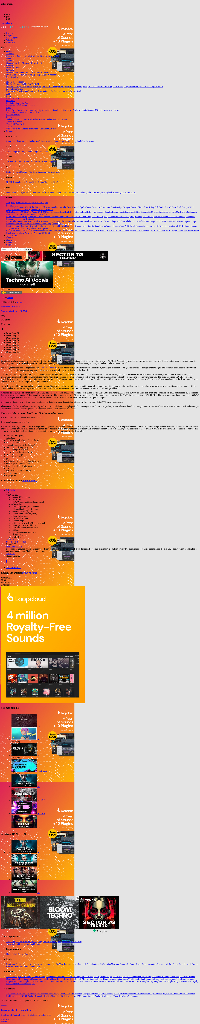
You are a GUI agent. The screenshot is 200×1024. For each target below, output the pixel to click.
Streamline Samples (52, 231)
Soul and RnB (12, 112)
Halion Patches (107, 994)
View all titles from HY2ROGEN (15, 311)
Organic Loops (190, 221)
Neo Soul (33, 112)
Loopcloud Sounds (14, 964)
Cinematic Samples (38, 981)
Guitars (47, 91)
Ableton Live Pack (14, 162)
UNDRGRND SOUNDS (160, 231)
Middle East (38, 129)
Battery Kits (65, 994)
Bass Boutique (117, 207)
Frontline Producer (42, 217)
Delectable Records (88, 212)
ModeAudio (70, 221)
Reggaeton (30, 105)
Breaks (9, 61)
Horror (33, 63)
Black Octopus (183, 207)
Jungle (38, 75)
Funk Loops (146, 979)
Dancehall (17, 105)
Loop (9, 242)
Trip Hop (46, 72)
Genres (9, 51)
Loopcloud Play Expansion (83, 141)
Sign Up (9, 33)
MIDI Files (49, 192)
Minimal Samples (89, 979)
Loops (8, 141)
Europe (25, 129)
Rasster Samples (13, 226)
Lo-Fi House (118, 86)
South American (51, 129)
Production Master (28, 224)
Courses (56, 141)
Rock (8, 108)
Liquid (44, 75)
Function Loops (57, 217)
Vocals (9, 126)
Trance (9, 122)
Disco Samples (12, 979)
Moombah (55, 56)
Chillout (28, 72)
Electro (14, 89)
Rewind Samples (66, 226)
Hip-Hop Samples (104, 976)
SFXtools (160, 226)
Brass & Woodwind (29, 91)
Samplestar (140, 226)
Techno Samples (162, 976)
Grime (47, 56)
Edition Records (141, 212)
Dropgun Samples (104, 212)
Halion (32, 192)
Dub (24, 105)
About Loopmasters (14, 941)
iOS (46, 202)
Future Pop (14, 103)
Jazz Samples (132, 976)
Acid (8, 202)
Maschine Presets (135, 994)
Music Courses (12, 98)
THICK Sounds (99, 231)
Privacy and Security (32, 944)
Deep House (59, 86)
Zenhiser (37, 233)
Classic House (48, 86)
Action (18, 63)
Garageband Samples (91, 994)
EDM (67, 86)
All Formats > (12, 994)
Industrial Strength (124, 217)
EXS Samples (76, 994)
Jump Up (31, 75)
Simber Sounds (190, 226)
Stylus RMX (34, 202)
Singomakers (11, 228)
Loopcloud (39, 192)
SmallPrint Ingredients (27, 228)
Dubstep (30, 56)
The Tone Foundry (85, 231)
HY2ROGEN (97, 217)
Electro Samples (90, 976)
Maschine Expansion (37, 172)
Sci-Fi (39, 63)
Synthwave (11, 117)
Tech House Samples (185, 979)
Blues (8, 58)
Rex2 (55, 182)
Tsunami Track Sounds (139, 231)
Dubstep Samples (38, 979)
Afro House (27, 86)
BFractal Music (144, 207)
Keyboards (55, 91)
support (4, 1005)
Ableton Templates (48, 162)
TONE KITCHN (114, 231)
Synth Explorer (88, 110)
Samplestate (151, 226)
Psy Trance (17, 122)
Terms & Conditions (14, 944)
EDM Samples (167, 981)
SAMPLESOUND (127, 226)
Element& (184, 212)
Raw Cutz (25, 226)
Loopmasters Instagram (32, 964)
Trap (8, 124)
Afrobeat (10, 54)
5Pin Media (29, 207)
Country (9, 65)
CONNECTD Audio (28, 212)
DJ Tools (10, 70)
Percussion (64, 91)
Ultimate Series (101, 110)
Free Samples (12, 77)
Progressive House (132, 86)
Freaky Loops (28, 217)
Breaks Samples (24, 976)
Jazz (8, 93)
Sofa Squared (42, 228)
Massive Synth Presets (152, 994)
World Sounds (189, 976)
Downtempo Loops (54, 976)
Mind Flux (60, 221)
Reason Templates (45, 182)
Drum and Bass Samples (72, 976)
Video (133, 192)
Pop (8, 103)
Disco (8, 68)
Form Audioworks (14, 217)
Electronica (37, 72)
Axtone (107, 207)
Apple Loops (11, 151)
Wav (42, 202)
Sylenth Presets (112, 192)
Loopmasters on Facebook (75, 964)
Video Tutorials (119, 996)
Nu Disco (16, 68)
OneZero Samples (175, 221)
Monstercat (95, 221)
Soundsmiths (38, 231)
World (8, 129)
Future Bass (39, 56)
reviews (4, 1022)
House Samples (119, 976)
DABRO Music (43, 212)
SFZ (27, 202)
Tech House (145, 86)
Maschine (24, 172)
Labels (9, 205)
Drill (22, 124)
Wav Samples (132, 996)
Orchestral (10, 100)
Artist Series (17, 110)
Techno (9, 119)
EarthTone (129, 212)
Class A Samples (46, 209)
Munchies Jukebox (124, 221)
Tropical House (156, 86)
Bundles (9, 238)
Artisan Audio (98, 207)
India (30, 129)
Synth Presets (41, 141)
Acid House (17, 86)
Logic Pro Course (171, 964)
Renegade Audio (36, 226)
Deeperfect (74, 212)
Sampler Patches (28, 141)
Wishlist (9, 40)
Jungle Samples (180, 981)
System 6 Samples (69, 231)
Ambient (20, 72)
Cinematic (10, 63)
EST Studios (17, 214)
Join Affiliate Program (52, 941)
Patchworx (77, 110)
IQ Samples (137, 217)
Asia (19, 129)
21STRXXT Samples (15, 207)
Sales (8, 245)
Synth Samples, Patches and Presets (82, 981)
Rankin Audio (57, 224)
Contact (26, 941)
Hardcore (21, 82)
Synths (79, 91)
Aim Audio (61, 207)
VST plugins (105, 964)
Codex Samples (12, 212)
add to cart (10, 539)
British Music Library (21, 209)
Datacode (55, 212)
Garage (109, 86)
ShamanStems (171, 226)
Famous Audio (40, 214)
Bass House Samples (140, 981)
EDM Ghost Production (158, 212)
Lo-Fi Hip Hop (34, 84)
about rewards (29, 572)
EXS (20, 151)
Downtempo (11, 72)
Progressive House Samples (18, 981)
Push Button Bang (43, 224)
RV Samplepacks (98, 226)
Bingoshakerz (170, 207)
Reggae (9, 105)
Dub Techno (18, 119)
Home (8, 954)
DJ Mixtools (28, 110)
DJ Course (131, 964)
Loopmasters (11, 219)
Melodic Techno (45, 119)
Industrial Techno (31, 119)
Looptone (22, 219)
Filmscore (25, 63)
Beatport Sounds (130, 207)
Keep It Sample (149, 217)
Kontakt (16, 172)
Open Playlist (6, 23)
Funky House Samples (106, 979)
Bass (19, 91)
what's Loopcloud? (14, 546)
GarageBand (23, 192)
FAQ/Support (12, 38)
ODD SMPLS (161, 221)
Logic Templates (41, 151)
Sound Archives (13, 115)
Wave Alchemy (18, 233)
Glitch (20, 89)
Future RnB (23, 112)
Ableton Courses (156, 964)
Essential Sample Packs (121, 981)
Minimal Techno (60, 119)
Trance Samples (176, 976)
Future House (100, 86)
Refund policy (36, 941)
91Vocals (38, 207)
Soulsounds (28, 231)
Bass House (21, 56)
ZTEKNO (45, 233)
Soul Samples (25, 979)
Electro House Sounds (72, 979)
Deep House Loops (54, 979)
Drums (41, 91)
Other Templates (98, 192)
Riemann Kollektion (82, 226)
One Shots (16, 141)
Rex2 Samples (53, 996)
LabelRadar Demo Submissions (27, 966)
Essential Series (40, 110)
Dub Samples (157, 979)
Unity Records (177, 231)
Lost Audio (31, 219)
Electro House (76, 86)
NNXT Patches (27, 996)
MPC (13, 202)
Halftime (23, 75)
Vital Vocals (189, 231)
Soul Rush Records (14, 231)
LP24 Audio (11, 221)
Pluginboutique (93, 964)
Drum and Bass (12, 75)
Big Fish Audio (157, 207)
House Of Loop (84, 217)
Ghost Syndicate (71, 217)
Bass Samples (60, 981)
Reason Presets (19, 182)
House (9, 86)
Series (8, 110)
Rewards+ (10, 42)
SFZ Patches (65, 996)
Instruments (11, 91)
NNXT (9, 182)
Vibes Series (114, 110)
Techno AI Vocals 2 (47, 368)
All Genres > (11, 976)
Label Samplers (53, 110)
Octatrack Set (60, 192)
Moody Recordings (108, 221)
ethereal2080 (28, 214)
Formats (9, 131)
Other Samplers (73, 192)
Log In (9, 35)
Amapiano (37, 86)
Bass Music (11, 56)
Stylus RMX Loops (79, 996)
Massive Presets (53, 172)
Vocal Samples (134, 979)
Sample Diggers (113, 226)
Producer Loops (13, 224)
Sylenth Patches (94, 996)
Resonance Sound (51, 226)
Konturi (173, 217)
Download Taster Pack (10, 306)
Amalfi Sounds (73, 207)
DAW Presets (65, 141)
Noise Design (149, 221)
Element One (174, 212)
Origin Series (66, 110)
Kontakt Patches (120, 994)
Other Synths (85, 192)
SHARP (180, 226)
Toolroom (125, 231)
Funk (8, 79)
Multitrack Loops (13, 996)
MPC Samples (189, 994)
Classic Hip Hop (21, 84)
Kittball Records (163, 217)
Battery (9, 172)
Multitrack (20, 202)
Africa (14, 129)
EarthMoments (118, 212)
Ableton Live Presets (31, 162)
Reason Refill (31, 182)
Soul (39, 112)
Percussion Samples (146, 976)
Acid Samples (42, 994)
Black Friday (76, 941)
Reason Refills (41, 996)
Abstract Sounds (50, 207)
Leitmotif (181, 217)
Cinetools (35, 209)
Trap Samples (155, 981)
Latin (8, 96)
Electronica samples (26, 984)
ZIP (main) (10, 490)
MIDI (49, 141)
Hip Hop (10, 84)
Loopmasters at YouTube (53, 964)
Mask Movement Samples (44, 221)
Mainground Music (25, 221)
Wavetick (29, 233)
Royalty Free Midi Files (172, 994)
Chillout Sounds (38, 976)
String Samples (169, 979)
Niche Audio (138, 221)
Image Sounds (110, 217)
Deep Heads (64, 212)
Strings (73, 91)
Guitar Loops (122, 979)
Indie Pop (24, 103)
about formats (29, 480)
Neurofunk (52, 75)
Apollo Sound (85, 207)
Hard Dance (11, 82)
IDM (8, 89)
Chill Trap (15, 124)
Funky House (88, 86)
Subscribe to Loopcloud (16, 542)
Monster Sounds (82, 221)
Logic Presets (27, 151)
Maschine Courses (118, 964)
